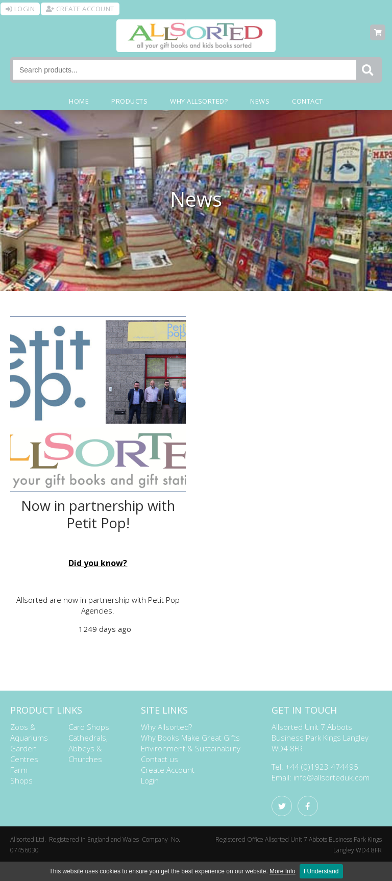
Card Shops (88, 727)
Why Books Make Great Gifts (190, 737)
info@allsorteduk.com (331, 777)
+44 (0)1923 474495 (321, 767)
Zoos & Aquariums (29, 732)
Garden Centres (24, 753)
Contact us (159, 759)
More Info (283, 871)
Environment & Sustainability (190, 748)
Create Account (167, 770)
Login (150, 780)
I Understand (321, 871)
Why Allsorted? (166, 727)
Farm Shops (21, 775)
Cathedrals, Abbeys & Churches (88, 748)
